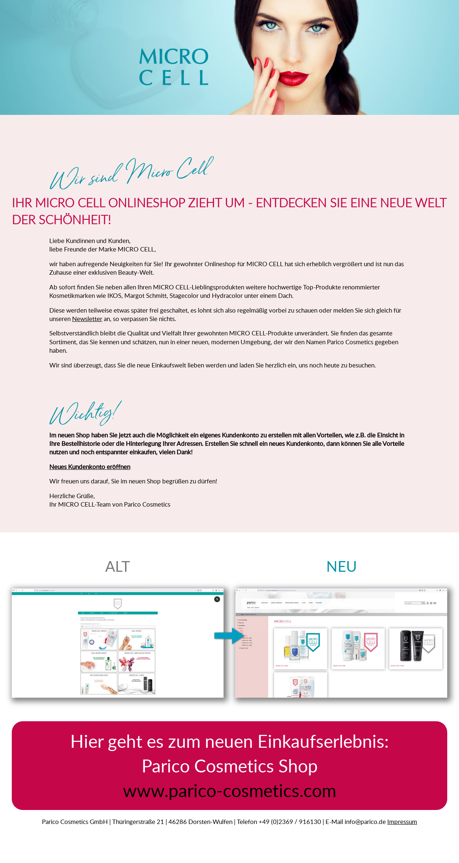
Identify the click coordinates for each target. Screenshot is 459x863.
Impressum (402, 821)
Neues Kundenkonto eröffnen (89, 466)
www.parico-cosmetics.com (229, 790)
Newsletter (87, 318)
